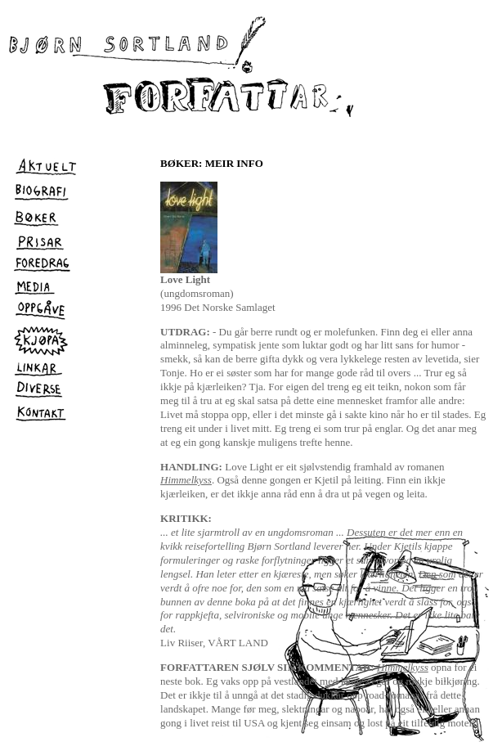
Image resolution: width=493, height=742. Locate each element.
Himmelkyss (186, 480)
